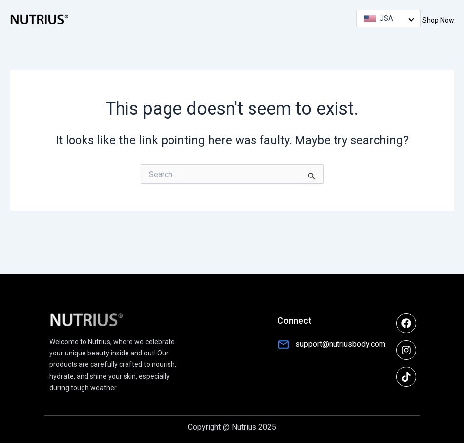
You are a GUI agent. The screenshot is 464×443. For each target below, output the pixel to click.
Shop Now (438, 20)
